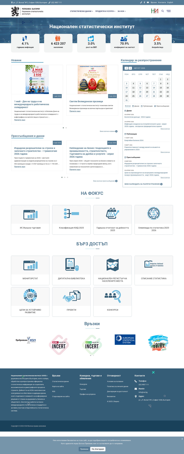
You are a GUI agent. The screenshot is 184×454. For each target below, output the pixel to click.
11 (133, 88)
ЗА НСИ (122, 11)
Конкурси (83, 384)
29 (161, 96)
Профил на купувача (87, 394)
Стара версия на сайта (60, 396)
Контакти (162, 2)
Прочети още (19, 120)
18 (133, 92)
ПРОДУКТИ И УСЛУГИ (105, 11)
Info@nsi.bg (143, 392)
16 (168, 88)
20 (147, 92)
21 (154, 92)
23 (168, 92)
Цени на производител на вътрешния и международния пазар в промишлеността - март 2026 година (146, 174)
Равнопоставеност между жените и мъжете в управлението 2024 (142, 148)
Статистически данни (60, 381)
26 (140, 96)
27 (147, 96)
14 (154, 88)
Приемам (84, 449)
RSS (53, 391)
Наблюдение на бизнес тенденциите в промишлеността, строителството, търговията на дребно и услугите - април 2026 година (91, 152)
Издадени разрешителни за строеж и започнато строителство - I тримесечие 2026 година (35, 151)
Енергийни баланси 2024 (133, 140)
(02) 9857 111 (55, 3)
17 (127, 92)
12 (140, 88)
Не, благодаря (98, 449)
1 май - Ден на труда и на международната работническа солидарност (31, 104)
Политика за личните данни (117, 386)
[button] (63, 128)
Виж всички (165, 129)
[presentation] (9, 41)
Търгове (83, 389)
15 (161, 88)
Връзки (154, 2)
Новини (16, 60)
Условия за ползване (115, 381)
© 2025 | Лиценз (113, 401)
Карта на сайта (58, 386)
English (170, 2)
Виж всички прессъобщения (105, 181)
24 (127, 96)
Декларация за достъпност (117, 391)
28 (154, 96)
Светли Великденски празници (86, 101)
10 (127, 88)
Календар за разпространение (141, 60)
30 (168, 96)
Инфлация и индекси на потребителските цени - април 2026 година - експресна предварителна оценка (145, 125)
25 (133, 96)
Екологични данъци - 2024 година (137, 117)
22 (161, 92)
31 (127, 100)
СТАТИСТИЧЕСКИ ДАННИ (81, 11)
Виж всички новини (109, 131)
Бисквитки (111, 396)
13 (147, 88)
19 (140, 92)
